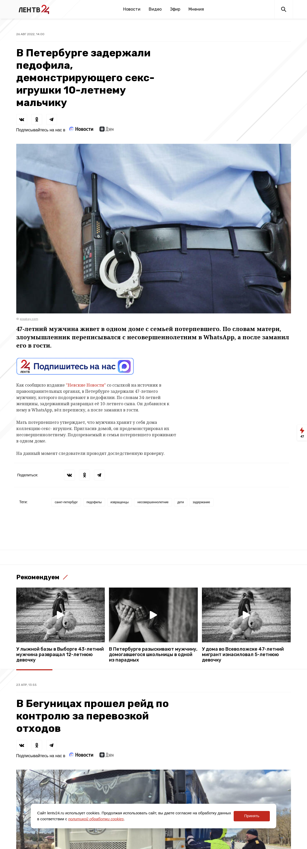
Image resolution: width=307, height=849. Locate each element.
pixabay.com (29, 319)
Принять (251, 816)
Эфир (175, 9)
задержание (201, 502)
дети (180, 502)
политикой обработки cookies (96, 819)
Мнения (196, 9)
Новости (131, 9)
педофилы (94, 502)
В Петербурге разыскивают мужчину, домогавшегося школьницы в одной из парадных (153, 655)
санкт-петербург (66, 502)
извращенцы (120, 502)
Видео (155, 9)
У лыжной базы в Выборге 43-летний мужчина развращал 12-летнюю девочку (60, 655)
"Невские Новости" (86, 385)
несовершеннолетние (152, 502)
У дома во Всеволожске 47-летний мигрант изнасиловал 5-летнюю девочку (243, 655)
